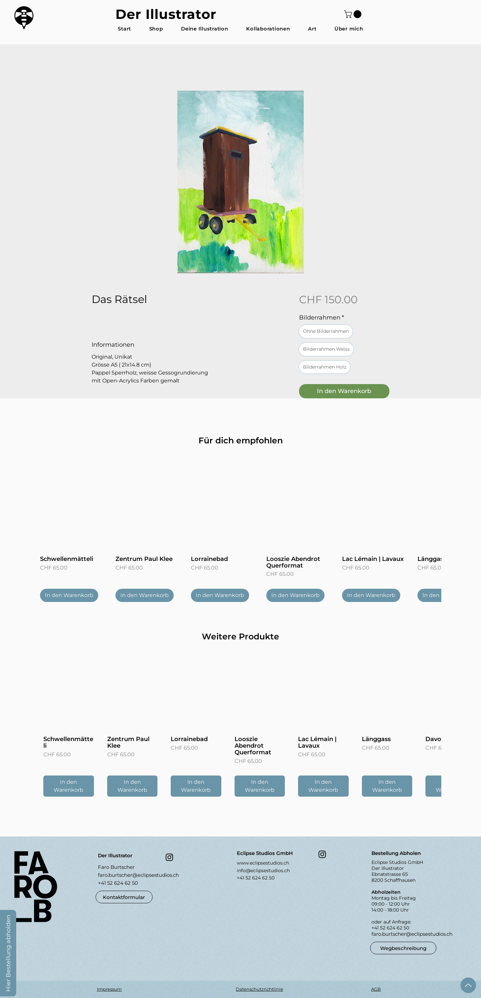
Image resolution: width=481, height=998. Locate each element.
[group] (240, 530)
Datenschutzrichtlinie (259, 989)
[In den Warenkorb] (69, 595)
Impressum (109, 989)
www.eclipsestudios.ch (263, 863)
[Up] (468, 985)
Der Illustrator (165, 14)
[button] (353, 14)
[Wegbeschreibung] (403, 948)
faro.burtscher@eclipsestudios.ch (138, 875)
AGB (376, 989)
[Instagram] (169, 857)
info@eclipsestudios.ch (263, 870)
